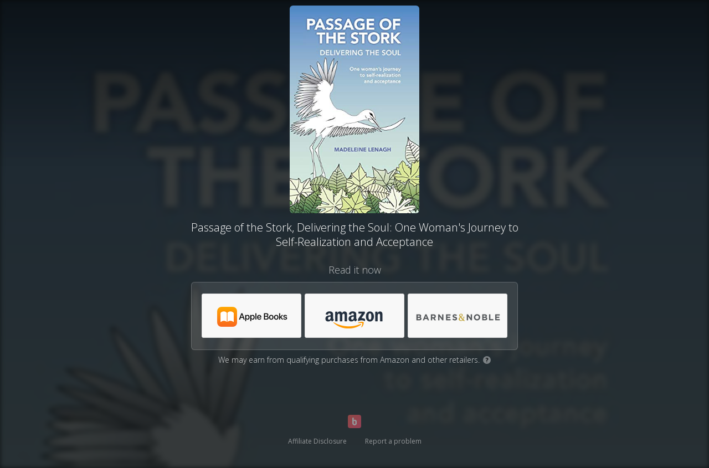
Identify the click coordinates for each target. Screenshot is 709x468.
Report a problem (393, 441)
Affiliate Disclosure (317, 441)
